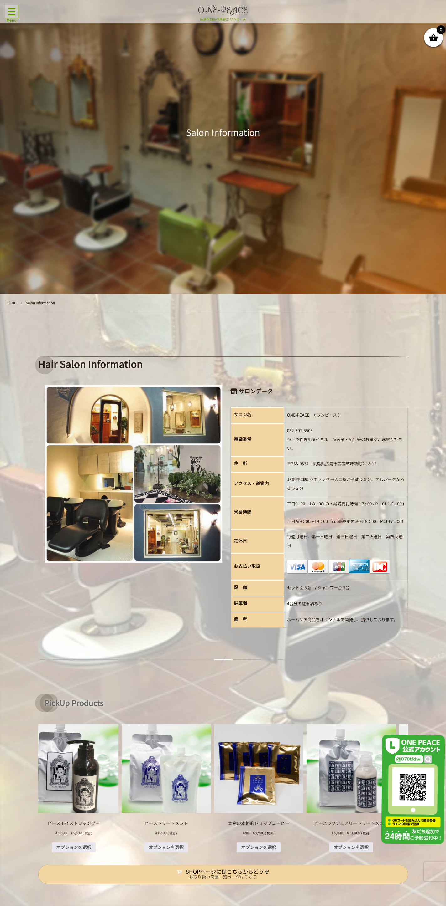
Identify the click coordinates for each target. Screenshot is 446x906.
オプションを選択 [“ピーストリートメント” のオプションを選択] (176, 847)
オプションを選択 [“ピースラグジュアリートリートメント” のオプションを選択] (361, 847)
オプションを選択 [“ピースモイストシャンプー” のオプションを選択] (84, 847)
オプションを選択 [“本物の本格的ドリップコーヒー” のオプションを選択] (269, 847)
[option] (84, 788)
